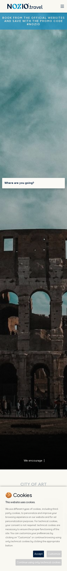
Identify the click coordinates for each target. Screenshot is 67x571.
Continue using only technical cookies (38, 562)
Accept (38, 554)
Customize (54, 554)
